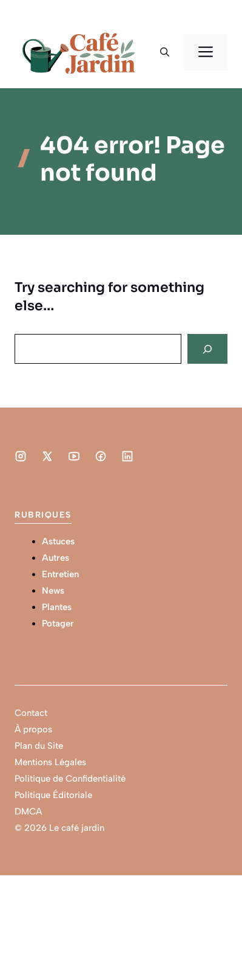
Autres (55, 557)
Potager (58, 623)
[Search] (207, 349)
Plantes (57, 607)
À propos (33, 729)
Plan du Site (39, 745)
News (53, 590)
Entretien (60, 574)
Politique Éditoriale (53, 795)
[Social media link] (21, 456)
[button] (165, 52)
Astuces (58, 541)
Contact (31, 712)
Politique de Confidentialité (70, 778)
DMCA (28, 811)
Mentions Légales (50, 762)
